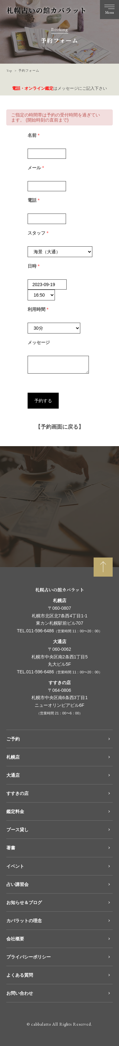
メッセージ (39, 342)
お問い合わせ (19, 993)
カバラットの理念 (24, 920)
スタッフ (40, 232)
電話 (36, 200)
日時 (36, 266)
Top (9, 70)
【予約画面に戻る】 (59, 427)
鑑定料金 (15, 811)
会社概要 (15, 938)
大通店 (13, 775)
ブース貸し (17, 829)
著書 (10, 847)
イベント (15, 866)
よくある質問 (19, 975)
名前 (36, 135)
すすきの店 (17, 793)
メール (38, 167)
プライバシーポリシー (28, 956)
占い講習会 (17, 884)
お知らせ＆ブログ (24, 902)
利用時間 (40, 309)
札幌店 (13, 757)
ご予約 (13, 738)
